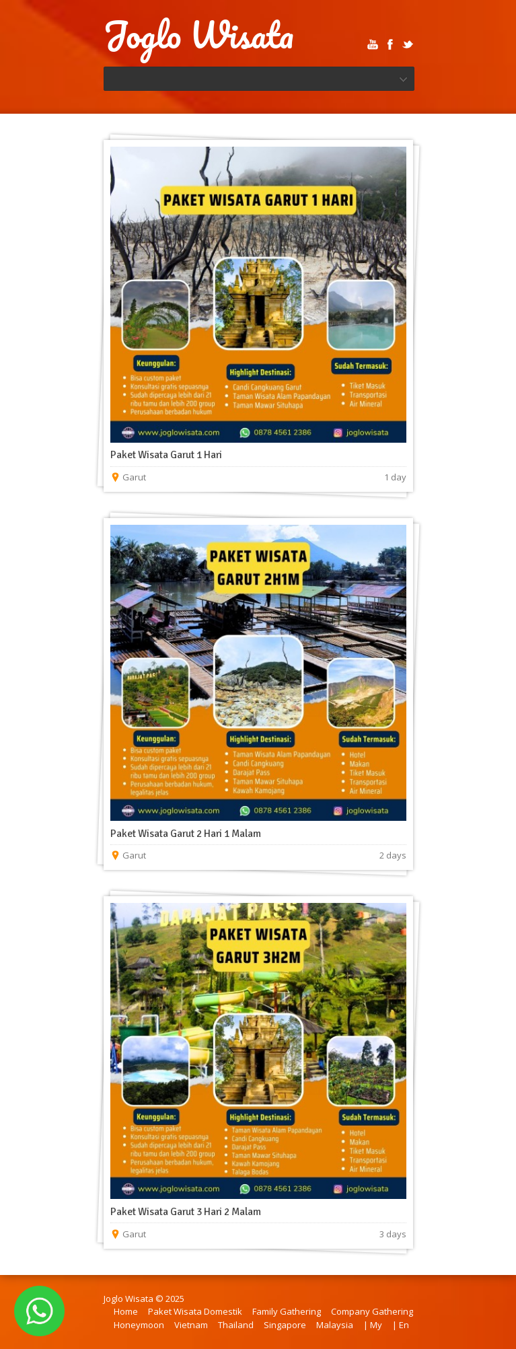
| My (372, 1325)
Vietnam (191, 1325)
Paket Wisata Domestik (195, 1311)
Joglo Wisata (199, 35)
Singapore (285, 1325)
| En (400, 1325)
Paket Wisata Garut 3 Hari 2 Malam (185, 1211)
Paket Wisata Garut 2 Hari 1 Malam (185, 833)
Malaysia (334, 1325)
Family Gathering (286, 1311)
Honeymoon (139, 1325)
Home (126, 1311)
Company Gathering (372, 1311)
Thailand (236, 1325)
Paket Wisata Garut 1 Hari (166, 455)
